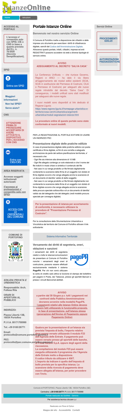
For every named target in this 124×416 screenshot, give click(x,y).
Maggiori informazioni (11, 98)
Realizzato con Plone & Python (62, 406)
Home (7, 18)
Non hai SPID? (13, 104)
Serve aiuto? (12, 108)
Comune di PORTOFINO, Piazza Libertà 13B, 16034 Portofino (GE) (62, 388)
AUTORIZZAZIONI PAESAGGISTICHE (108, 60)
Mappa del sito (50, 410)
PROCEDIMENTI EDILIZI (108, 40)
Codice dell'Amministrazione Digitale (66, 47)
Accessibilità (65, 410)
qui (75, 400)
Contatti (76, 410)
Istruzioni (26, 18)
